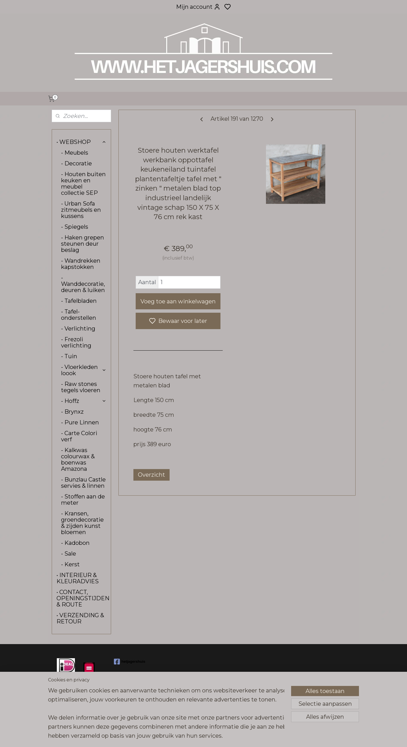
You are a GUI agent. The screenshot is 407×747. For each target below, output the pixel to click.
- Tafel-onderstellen (78, 314)
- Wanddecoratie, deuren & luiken (83, 283)
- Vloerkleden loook (84, 370)
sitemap (234, 737)
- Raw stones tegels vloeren (80, 387)
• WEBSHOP (82, 142)
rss (245, 737)
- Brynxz (72, 411)
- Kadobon (75, 542)
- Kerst (70, 564)
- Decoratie (76, 163)
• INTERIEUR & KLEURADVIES (78, 578)
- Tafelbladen (79, 300)
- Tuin (69, 356)
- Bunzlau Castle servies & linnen (83, 482)
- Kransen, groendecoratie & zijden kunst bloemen (82, 523)
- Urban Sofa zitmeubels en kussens (81, 209)
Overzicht (151, 474)
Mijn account (198, 6)
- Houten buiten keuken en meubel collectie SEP (83, 183)
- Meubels (74, 152)
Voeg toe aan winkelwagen (178, 301)
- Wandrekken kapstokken (80, 263)
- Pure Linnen (80, 422)
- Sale (68, 553)
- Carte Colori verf (79, 436)
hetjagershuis (130, 661)
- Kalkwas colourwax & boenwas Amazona (78, 459)
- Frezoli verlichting (76, 342)
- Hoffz (84, 401)
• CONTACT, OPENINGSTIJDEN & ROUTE (83, 598)
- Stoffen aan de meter (83, 499)
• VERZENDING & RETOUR (80, 618)
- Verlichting (78, 328)
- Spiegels (74, 226)
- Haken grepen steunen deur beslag (82, 243)
